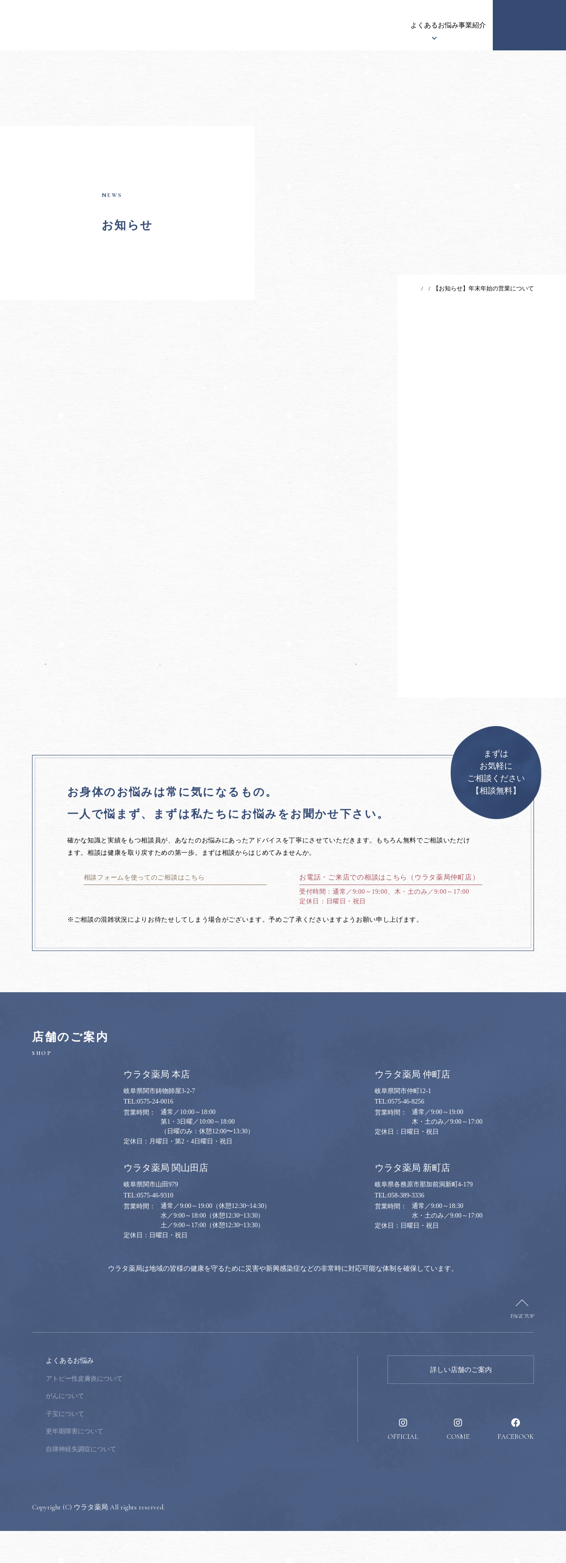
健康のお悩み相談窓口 (530, 25)
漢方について (257, 25)
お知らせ (134, 25)
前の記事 (63, 676)
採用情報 (462, 25)
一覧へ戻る (200, 676)
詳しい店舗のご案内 (461, 1401)
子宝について (127, 1446)
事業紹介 (366, 25)
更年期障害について (136, 1463)
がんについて (127, 1428)
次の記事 (338, 676)
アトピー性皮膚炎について (146, 1410)
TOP (388, 288)
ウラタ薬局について (192, 25)
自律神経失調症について (143, 1481)
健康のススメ (414, 25)
